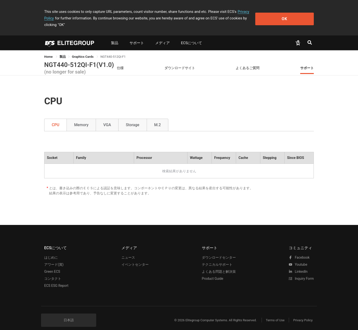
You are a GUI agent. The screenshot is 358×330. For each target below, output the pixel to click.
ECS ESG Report (56, 279)
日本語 (69, 313)
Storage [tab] (132, 118)
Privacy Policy (249, 11)
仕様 (120, 61)
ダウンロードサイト (179, 61)
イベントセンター (135, 258)
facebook (299, 251)
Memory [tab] (81, 118)
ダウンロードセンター (219, 251)
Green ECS (52, 265)
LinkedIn (298, 265)
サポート (136, 36)
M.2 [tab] (157, 118)
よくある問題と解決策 (219, 265)
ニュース (128, 251)
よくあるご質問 (247, 61)
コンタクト (52, 272)
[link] (63, 50)
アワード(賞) (54, 258)
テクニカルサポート (217, 258)
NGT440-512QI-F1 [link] (113, 50)
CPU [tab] (55, 118)
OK (294, 15)
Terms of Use (273, 313)
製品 (114, 36)
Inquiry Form (301, 272)
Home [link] (48, 50)
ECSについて (191, 36)
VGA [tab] (107, 118)
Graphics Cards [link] (83, 50)
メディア (162, 36)
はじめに (51, 251)
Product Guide (212, 272)
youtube (298, 258)
